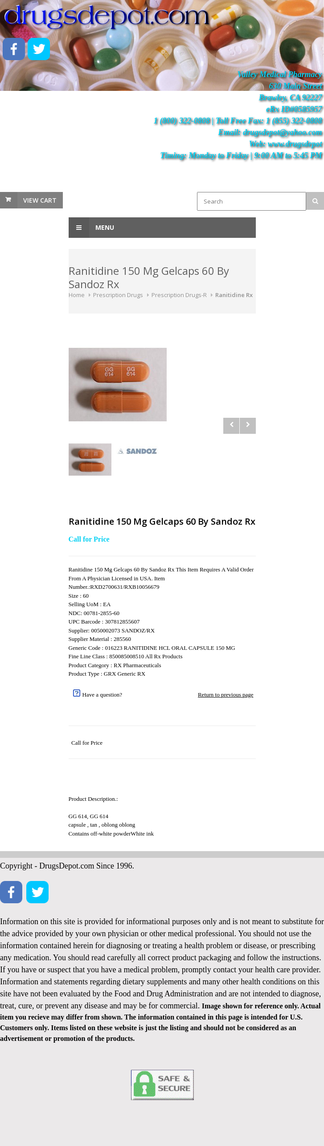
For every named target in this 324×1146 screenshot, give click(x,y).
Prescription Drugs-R (179, 295)
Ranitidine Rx (234, 295)
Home (77, 295)
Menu (91, 227)
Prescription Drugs (118, 295)
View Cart (40, 200)
